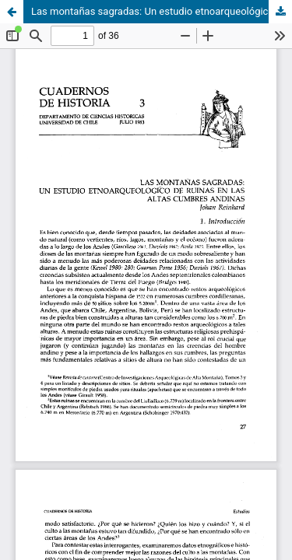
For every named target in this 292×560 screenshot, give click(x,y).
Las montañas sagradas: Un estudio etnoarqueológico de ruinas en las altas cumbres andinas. (161, 11)
